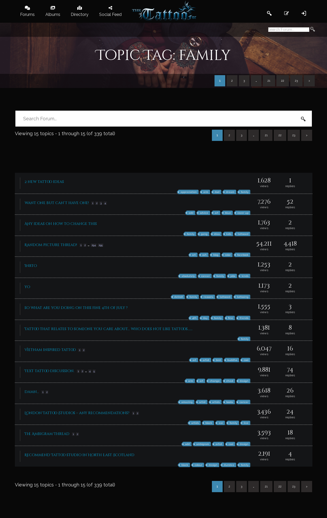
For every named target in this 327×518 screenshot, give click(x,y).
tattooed (243, 234)
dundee (229, 464)
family (244, 191)
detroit (178, 296)
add (191, 212)
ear (221, 422)
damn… (32, 391)
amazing (187, 402)
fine (230, 318)
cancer (244, 402)
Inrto (31, 265)
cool (246, 360)
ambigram (202, 444)
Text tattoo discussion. (49, 370)
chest (229, 380)
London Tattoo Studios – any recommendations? (77, 412)
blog (215, 254)
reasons (208, 296)
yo (27, 286)
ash (204, 254)
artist (206, 360)
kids (228, 234)
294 (94, 245)
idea (217, 234)
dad (217, 191)
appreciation (189, 191)
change (215, 380)
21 (268, 80)
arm (205, 191)
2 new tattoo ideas (44, 181)
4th (194, 318)
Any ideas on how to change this (61, 223)
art (216, 212)
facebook (242, 254)
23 (296, 80)
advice (204, 212)
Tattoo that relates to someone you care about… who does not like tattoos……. (109, 328)
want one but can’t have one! (57, 202)
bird (218, 360)
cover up (242, 212)
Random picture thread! (51, 244)
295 (101, 245)
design (244, 380)
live (246, 422)
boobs (229, 402)
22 (282, 80)
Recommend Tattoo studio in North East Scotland (79, 454)
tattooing (242, 296)
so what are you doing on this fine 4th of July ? (76, 307)
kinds (245, 276)
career (205, 276)
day (205, 318)
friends (244, 318)
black (208, 422)
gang (204, 234)
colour (198, 464)
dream (230, 191)
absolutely (188, 276)
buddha (232, 360)
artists (216, 402)
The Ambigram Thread (47, 433)
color (228, 254)
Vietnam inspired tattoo (50, 349)
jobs (232, 276)
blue (228, 212)
